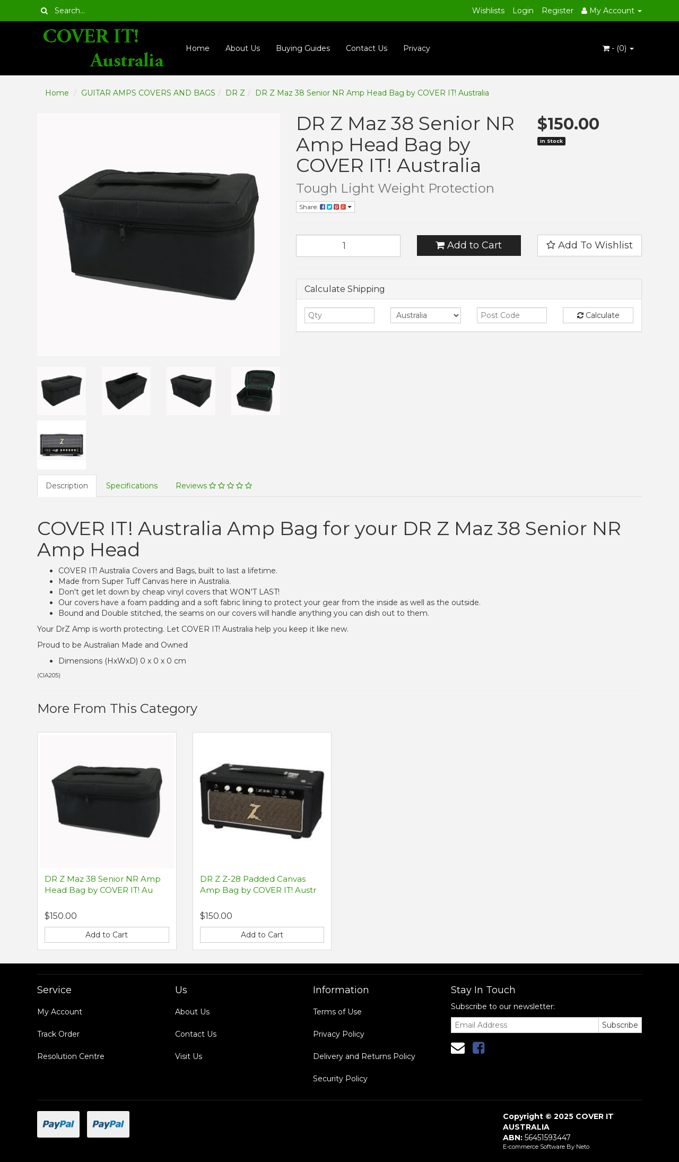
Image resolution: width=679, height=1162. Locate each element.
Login (523, 10)
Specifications (132, 485)
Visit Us (188, 1056)
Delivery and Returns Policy (364, 1056)
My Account (59, 1012)
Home (198, 48)
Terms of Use (337, 1012)
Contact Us (366, 48)
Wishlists (488, 10)
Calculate (598, 315)
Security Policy (340, 1078)
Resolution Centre (71, 1056)
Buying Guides (303, 48)
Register (557, 10)
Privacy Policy (338, 1034)
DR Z (235, 93)
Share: (325, 207)
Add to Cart (469, 245)
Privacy (416, 48)
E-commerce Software (534, 1146)
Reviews (214, 485)
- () (618, 48)
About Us (242, 48)
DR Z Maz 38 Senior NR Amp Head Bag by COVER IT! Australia (372, 93)
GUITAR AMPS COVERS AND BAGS (148, 93)
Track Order (58, 1034)
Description (67, 485)
